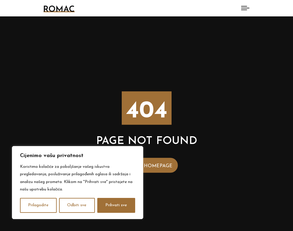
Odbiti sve (77, 205)
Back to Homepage (146, 165)
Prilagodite (38, 205)
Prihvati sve (116, 205)
